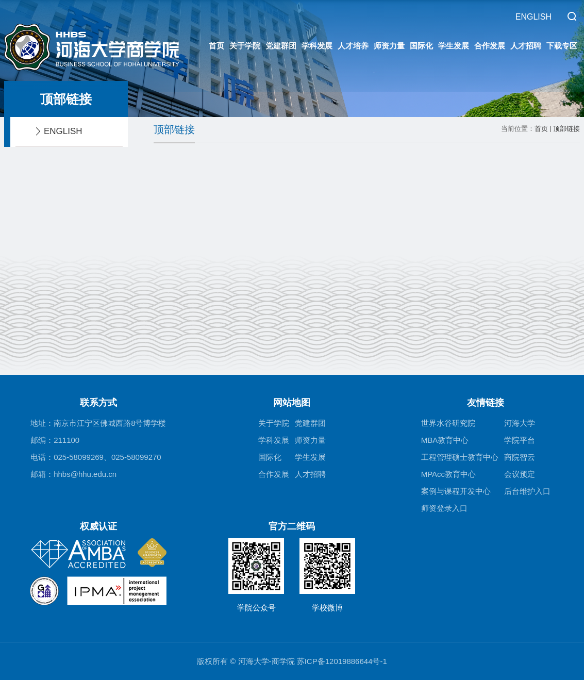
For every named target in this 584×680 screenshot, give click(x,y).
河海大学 (519, 423)
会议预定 (519, 474)
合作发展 (489, 45)
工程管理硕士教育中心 (459, 457)
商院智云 (519, 457)
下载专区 (561, 45)
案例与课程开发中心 (456, 491)
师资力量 (389, 45)
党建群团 (280, 45)
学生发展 (453, 45)
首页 (216, 45)
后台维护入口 (527, 491)
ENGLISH (533, 16)
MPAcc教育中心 (448, 474)
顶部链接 (566, 128)
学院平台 (519, 440)
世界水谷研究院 (448, 423)
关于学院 (244, 45)
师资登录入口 (444, 508)
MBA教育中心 (445, 440)
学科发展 (317, 45)
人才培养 (353, 45)
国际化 (421, 45)
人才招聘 (525, 45)
